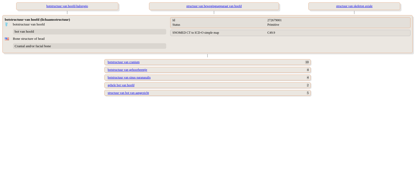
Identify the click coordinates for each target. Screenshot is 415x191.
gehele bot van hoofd (121, 85)
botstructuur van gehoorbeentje (127, 70)
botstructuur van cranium (124, 62)
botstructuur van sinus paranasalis (129, 77)
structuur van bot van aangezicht (128, 93)
